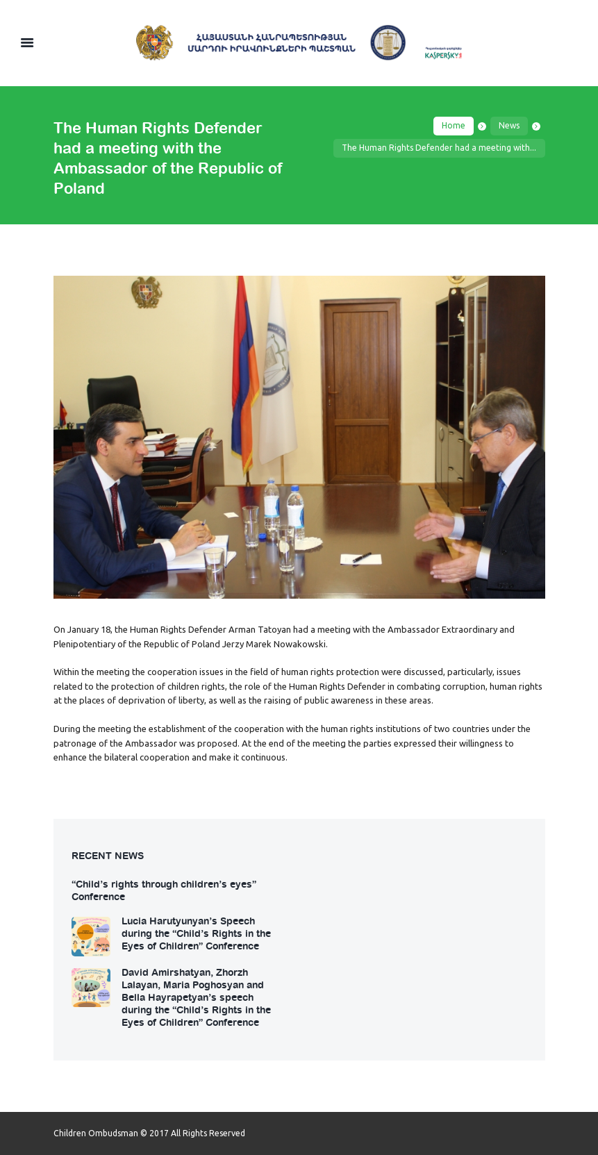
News (509, 125)
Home (453, 125)
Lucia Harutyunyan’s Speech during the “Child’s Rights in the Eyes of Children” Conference (196, 933)
